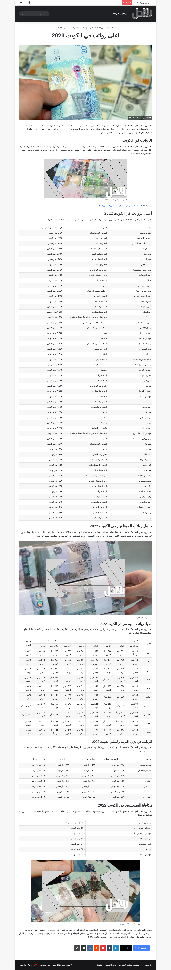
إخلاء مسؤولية (138, 965)
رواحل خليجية (98, 27)
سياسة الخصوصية (125, 965)
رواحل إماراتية (86, 27)
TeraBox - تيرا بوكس (27, 965)
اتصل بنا (100, 965)
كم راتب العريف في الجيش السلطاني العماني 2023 (120, 205)
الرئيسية (109, 27)
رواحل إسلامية (121, 14)
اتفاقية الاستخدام (111, 965)
